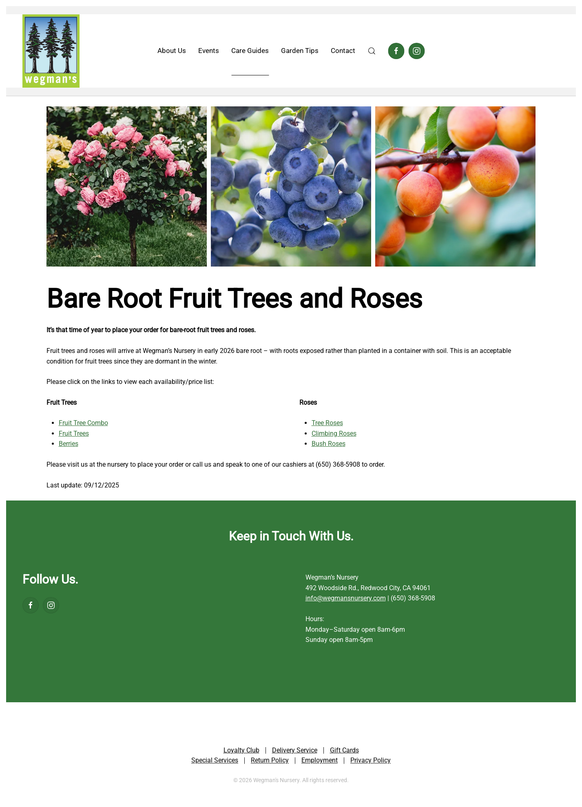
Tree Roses (327, 423)
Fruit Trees (74, 433)
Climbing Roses (334, 433)
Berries (68, 444)
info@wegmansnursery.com (345, 598)
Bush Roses (328, 444)
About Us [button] (171, 50)
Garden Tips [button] (300, 50)
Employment (319, 762)
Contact (343, 50)
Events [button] (208, 50)
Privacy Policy (370, 762)
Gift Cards (344, 751)
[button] (371, 51)
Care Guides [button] (250, 50)
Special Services (214, 762)
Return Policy (270, 762)
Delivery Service (294, 751)
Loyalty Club (241, 751)
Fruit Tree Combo (83, 423)
